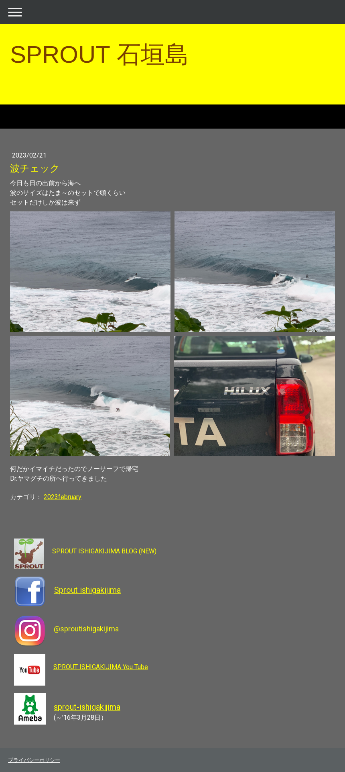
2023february (62, 497)
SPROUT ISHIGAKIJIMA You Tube (100, 667)
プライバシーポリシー (34, 760)
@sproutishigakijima (86, 629)
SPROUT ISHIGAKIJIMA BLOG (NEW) (104, 551)
